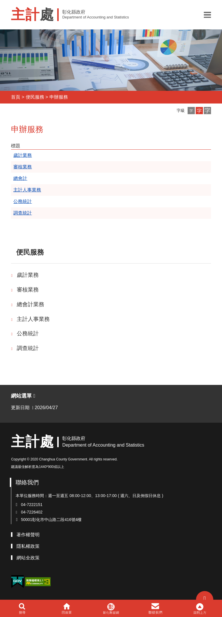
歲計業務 (28, 275)
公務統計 (28, 333)
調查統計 (28, 348)
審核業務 (28, 290)
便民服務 (35, 97)
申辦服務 (58, 97)
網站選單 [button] (23, 396)
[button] (207, 14)
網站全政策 (28, 557)
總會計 (20, 178)
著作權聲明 (28, 534)
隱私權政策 (28, 546)
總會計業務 (30, 304)
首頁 (15, 97)
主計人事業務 (33, 319)
